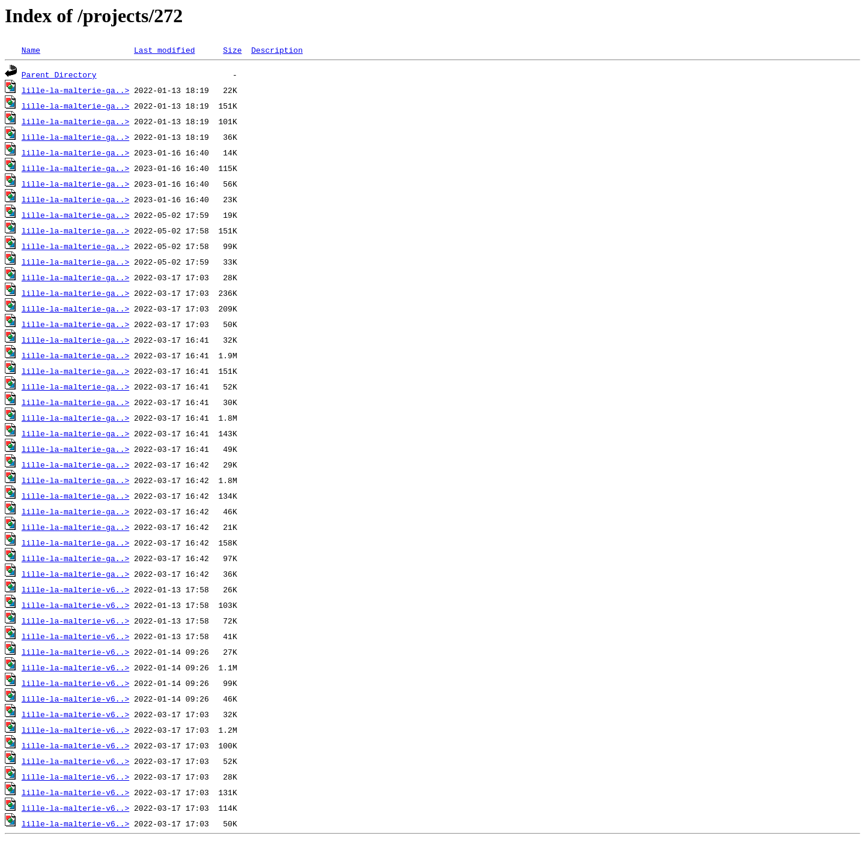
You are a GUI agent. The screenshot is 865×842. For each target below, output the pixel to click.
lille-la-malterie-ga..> (75, 90)
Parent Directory (59, 74)
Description (277, 49)
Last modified (164, 49)
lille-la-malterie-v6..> (75, 589)
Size (232, 49)
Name (31, 49)
